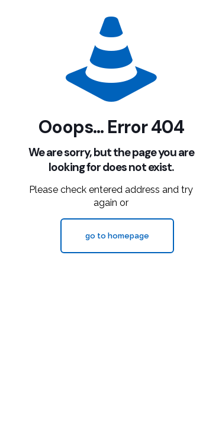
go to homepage (117, 235)
